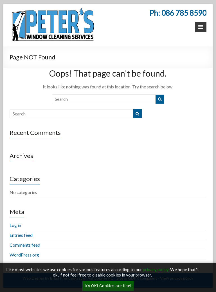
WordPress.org (24, 254)
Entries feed (21, 235)
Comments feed (25, 245)
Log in (15, 225)
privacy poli (154, 269)
